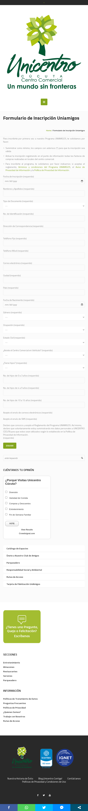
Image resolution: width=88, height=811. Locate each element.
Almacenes (8, 667)
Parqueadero (13, 562)
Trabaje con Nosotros (14, 716)
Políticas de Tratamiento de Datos (20, 698)
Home (48, 130)
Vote (12, 523)
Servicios (7, 675)
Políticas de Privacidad (14, 707)
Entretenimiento (11, 662)
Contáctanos (74, 778)
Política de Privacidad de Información (51, 170)
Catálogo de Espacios (17, 548)
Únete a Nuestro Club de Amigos (23, 555)
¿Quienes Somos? (12, 712)
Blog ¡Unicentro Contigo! (50, 778)
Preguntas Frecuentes (14, 703)
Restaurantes (10, 671)
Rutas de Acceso (15, 577)
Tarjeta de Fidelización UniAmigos (23, 584)
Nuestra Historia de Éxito (20, 778)
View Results (27, 530)
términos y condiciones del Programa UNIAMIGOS (44, 167)
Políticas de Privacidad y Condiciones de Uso (44, 781)
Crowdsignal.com (27, 533)
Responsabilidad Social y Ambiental (24, 569)
